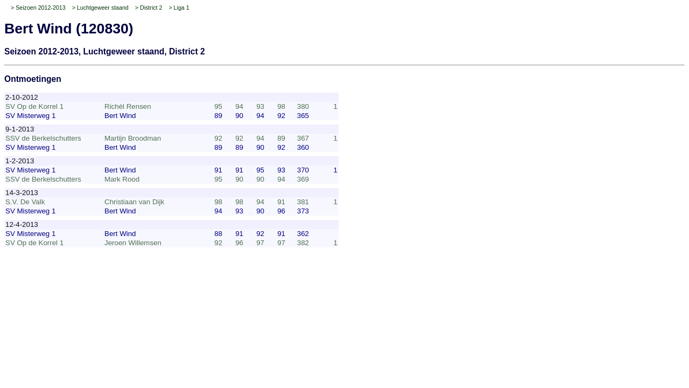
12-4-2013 (21, 224)
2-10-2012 (21, 97)
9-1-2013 (19, 129)
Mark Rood (121, 179)
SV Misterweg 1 (30, 116)
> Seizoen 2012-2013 (38, 7)
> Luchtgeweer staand (100, 7)
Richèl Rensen (127, 106)
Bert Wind (120, 116)
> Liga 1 (178, 7)
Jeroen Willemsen (132, 243)
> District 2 (149, 7)
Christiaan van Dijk (134, 202)
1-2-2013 (19, 161)
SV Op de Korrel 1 (34, 106)
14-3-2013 (21, 193)
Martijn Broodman (132, 138)
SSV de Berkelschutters (43, 138)
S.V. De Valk (25, 202)
